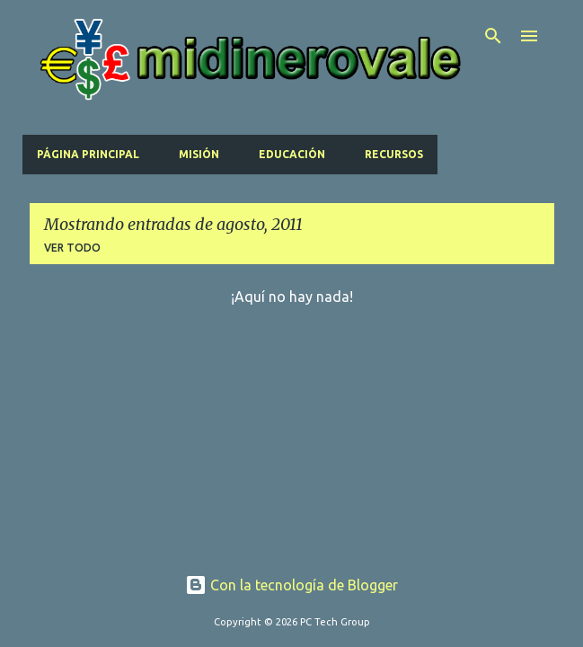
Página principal (88, 154)
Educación (292, 154)
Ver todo (72, 247)
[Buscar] (493, 36)
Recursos (394, 154)
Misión (199, 154)
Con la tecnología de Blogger (291, 585)
